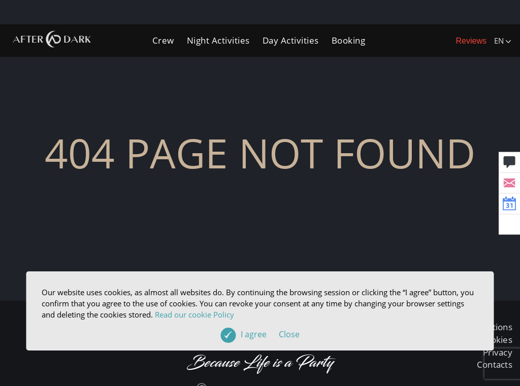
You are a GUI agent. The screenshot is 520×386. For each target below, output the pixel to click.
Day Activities (291, 40)
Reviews (471, 41)
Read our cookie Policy (194, 314)
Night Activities (218, 40)
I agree (270, 334)
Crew (163, 40)
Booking (349, 40)
